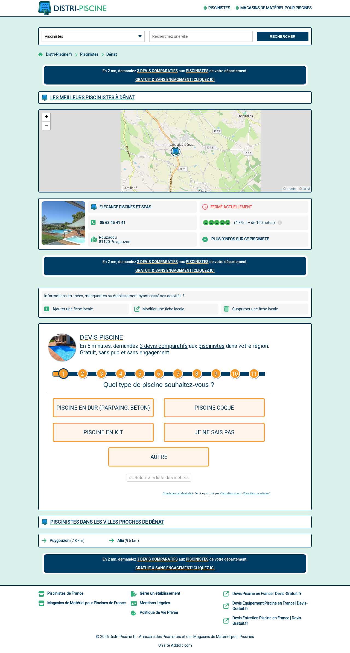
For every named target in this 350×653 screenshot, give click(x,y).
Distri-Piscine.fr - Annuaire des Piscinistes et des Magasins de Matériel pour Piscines (182, 636)
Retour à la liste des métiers (159, 477)
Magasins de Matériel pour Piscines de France (86, 603)
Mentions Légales (155, 603)
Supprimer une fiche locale (255, 309)
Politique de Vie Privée (159, 612)
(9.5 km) (128, 540)
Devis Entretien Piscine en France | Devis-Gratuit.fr (267, 621)
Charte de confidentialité (178, 493)
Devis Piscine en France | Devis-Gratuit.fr (266, 593)
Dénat (111, 54)
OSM (306, 189)
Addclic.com (181, 645)
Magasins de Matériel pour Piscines (276, 8)
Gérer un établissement (160, 593)
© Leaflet (289, 189)
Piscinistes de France (65, 593)
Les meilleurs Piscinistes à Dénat (92, 97)
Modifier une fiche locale (163, 309)
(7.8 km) (67, 540)
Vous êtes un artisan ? (256, 493)
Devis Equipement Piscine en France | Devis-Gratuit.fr (270, 606)
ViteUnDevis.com (230, 493)
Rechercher (282, 36)
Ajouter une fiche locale (72, 309)
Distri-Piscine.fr (59, 54)
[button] (175, 151)
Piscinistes (219, 8)
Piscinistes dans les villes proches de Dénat (107, 522)
